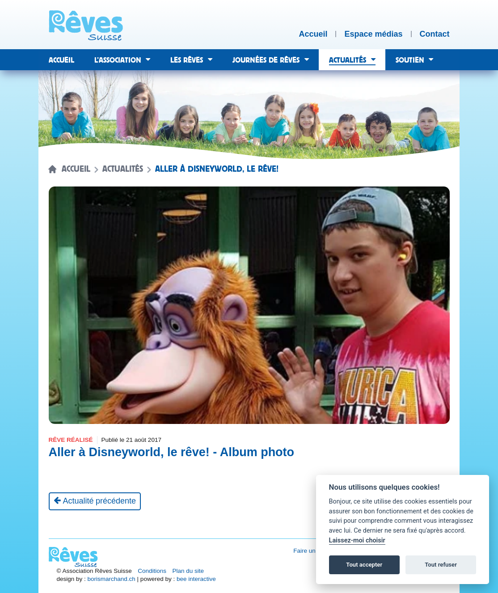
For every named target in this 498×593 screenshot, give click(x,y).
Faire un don (310, 550)
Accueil (76, 169)
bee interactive (196, 579)
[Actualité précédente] (95, 501)
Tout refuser (441, 564)
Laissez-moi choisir (357, 540)
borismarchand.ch (111, 579)
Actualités (122, 169)
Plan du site (188, 571)
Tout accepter (364, 564)
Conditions (152, 571)
